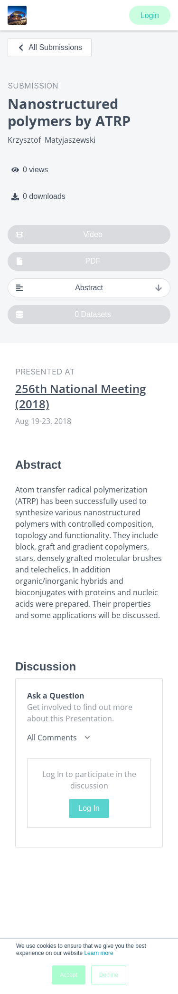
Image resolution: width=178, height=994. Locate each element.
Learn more (98, 953)
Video (59, 235)
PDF (58, 261)
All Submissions (49, 47)
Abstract (89, 288)
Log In (88, 808)
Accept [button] (68, 975)
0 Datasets (63, 314)
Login (150, 15)
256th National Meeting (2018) (80, 396)
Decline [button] (108, 975)
